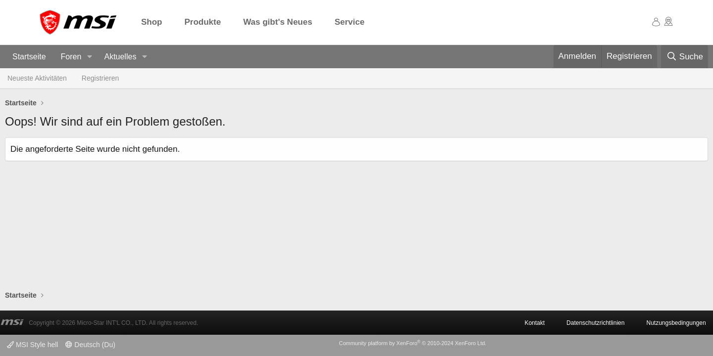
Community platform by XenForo (412, 343)
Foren (71, 56)
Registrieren (100, 78)
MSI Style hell (32, 345)
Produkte (203, 22)
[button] (89, 57)
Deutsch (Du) (90, 345)
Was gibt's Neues (277, 22)
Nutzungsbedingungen (676, 322)
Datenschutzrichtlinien (595, 322)
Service (350, 22)
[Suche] (684, 57)
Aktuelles (120, 56)
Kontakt (534, 322)
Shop (151, 22)
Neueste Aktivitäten (37, 78)
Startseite (29, 56)
